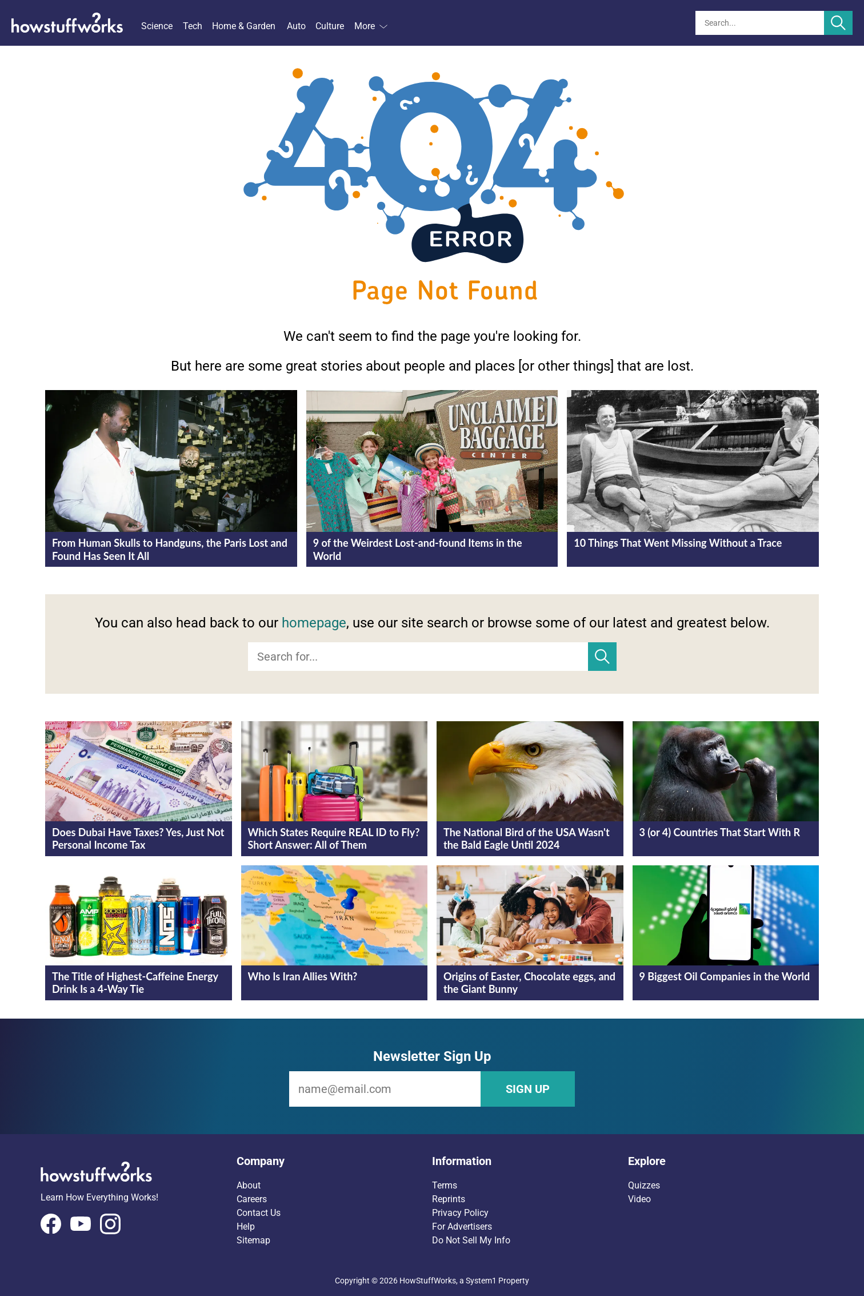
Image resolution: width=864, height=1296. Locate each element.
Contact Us (259, 1212)
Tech (192, 26)
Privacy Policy (460, 1212)
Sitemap (253, 1240)
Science (157, 26)
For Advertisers (462, 1226)
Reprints (448, 1199)
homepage (314, 623)
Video (639, 1199)
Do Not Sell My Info (471, 1240)
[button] (335, 1161)
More (370, 26)
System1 (481, 1280)
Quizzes (644, 1185)
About (249, 1185)
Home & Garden (243, 26)
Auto (296, 26)
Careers (252, 1199)
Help (246, 1226)
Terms (444, 1185)
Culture (329, 26)
